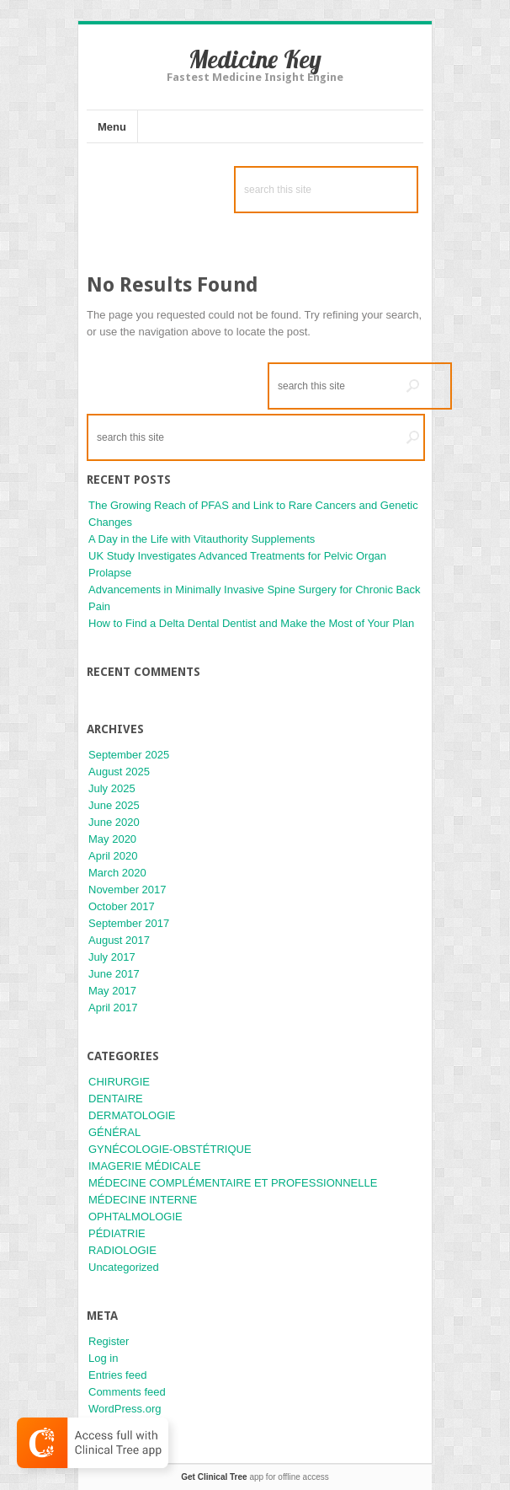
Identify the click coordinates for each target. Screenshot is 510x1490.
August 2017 (119, 940)
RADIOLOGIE (122, 1250)
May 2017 (112, 990)
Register (108, 1341)
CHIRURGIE (119, 1081)
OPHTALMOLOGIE (135, 1216)
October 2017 (121, 906)
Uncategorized (123, 1267)
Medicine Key (255, 59)
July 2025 (111, 788)
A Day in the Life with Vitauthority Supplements (201, 539)
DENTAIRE (115, 1098)
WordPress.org (124, 1408)
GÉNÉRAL (114, 1132)
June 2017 (114, 973)
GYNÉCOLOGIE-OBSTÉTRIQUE (170, 1149)
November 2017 (127, 889)
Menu (112, 127)
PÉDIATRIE (117, 1233)
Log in (103, 1358)
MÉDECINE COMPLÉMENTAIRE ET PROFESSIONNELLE (232, 1182)
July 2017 (111, 957)
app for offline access (254, 1477)
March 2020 (117, 872)
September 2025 (128, 754)
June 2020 (114, 822)
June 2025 (114, 805)
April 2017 (113, 1007)
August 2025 (119, 771)
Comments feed (127, 1391)
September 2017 (128, 923)
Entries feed (117, 1375)
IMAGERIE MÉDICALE (144, 1166)
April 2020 (113, 856)
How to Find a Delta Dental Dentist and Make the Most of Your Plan (251, 623)
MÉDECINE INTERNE (142, 1199)
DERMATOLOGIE (132, 1115)
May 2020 (112, 839)
